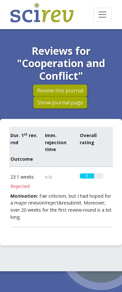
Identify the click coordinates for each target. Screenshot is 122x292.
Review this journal (60, 90)
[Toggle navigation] (102, 14)
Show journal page (60, 102)
